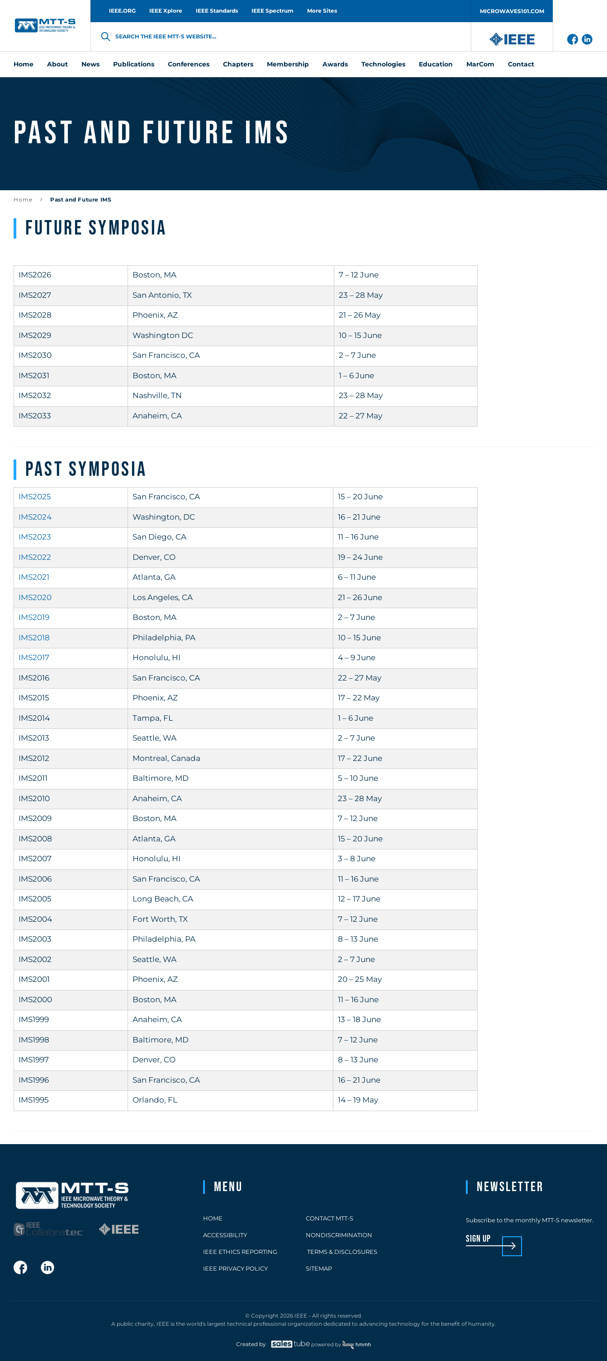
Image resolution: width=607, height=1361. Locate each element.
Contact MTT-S (329, 1218)
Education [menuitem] (436, 64)
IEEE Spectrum (272, 10)
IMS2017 (34, 657)
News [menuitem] (90, 64)
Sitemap (319, 1268)
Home (23, 199)
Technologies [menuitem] (383, 64)
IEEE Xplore (165, 10)
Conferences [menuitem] (188, 64)
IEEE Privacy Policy (235, 1268)
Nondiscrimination (339, 1235)
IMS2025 (35, 496)
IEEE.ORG (122, 10)
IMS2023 (35, 536)
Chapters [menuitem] (238, 64)
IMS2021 (34, 577)
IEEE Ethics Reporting (240, 1251)
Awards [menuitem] (335, 64)
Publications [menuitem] (133, 64)
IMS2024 (35, 516)
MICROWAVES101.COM (512, 11)
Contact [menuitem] (521, 64)
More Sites (322, 10)
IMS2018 (34, 637)
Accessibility (225, 1235)
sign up (478, 1239)
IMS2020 (35, 597)
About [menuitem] (57, 64)
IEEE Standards (217, 10)
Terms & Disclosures (341, 1251)
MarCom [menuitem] (480, 64)
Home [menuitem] (23, 64)
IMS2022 (35, 557)
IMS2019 (34, 617)
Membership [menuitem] (288, 64)
